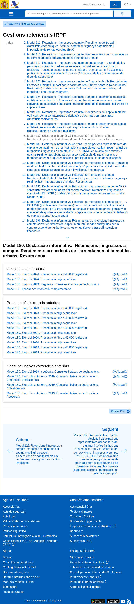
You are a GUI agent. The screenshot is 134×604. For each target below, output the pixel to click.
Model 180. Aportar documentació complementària (39, 289)
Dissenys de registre (16, 572)
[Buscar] (69, 13)
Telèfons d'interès (81, 511)
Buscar (7, 557)
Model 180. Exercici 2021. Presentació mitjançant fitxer (42, 332)
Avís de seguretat (14, 511)
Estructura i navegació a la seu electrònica (30, 536)
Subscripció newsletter (84, 536)
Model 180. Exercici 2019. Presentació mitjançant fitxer (42, 352)
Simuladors (10, 586)
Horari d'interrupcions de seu (21, 577)
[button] (128, 4)
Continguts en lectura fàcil (19, 567)
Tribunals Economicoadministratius (92, 567)
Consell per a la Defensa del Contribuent (96, 572)
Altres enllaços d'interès (85, 586)
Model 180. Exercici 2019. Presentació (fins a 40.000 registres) (47, 347)
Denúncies (77, 531)
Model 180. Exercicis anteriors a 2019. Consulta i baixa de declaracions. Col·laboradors (53, 386)
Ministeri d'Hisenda (82, 557)
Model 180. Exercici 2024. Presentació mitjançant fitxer (42, 279)
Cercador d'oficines (82, 516)
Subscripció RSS (81, 540)
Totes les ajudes (13, 591)
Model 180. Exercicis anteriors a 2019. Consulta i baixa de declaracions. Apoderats (53, 395)
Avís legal (9, 516)
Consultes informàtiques (18, 562)
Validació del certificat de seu (21, 521)
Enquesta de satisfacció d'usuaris (93, 526)
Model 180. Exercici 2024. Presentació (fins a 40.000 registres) (47, 274)
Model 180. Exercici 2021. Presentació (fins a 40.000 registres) (47, 327)
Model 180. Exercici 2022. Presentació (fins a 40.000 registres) (47, 317)
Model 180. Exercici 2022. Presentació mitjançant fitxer (42, 323)
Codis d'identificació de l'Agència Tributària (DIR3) (30, 542)
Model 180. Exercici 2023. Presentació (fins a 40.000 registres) (47, 308)
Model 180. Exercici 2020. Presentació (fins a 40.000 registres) (47, 337)
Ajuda (120, 274)
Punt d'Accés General (85, 577)
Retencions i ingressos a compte (24, 23)
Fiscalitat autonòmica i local (89, 562)
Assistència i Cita (81, 506)
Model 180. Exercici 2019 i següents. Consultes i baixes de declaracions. (53, 284)
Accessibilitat (11, 506)
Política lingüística (14, 531)
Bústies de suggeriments (85, 521)
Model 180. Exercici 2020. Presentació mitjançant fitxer (42, 342)
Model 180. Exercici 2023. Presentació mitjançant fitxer (42, 313)
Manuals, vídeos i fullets (18, 581)
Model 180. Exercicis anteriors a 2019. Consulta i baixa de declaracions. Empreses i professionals (53, 378)
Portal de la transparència (88, 581)
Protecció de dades (15, 526)
